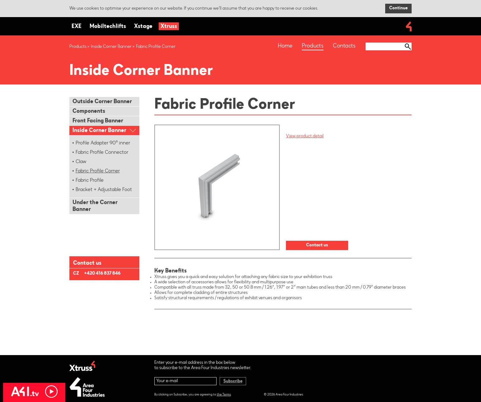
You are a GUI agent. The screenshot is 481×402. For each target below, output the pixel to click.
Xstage (143, 27)
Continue (398, 8)
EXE (77, 27)
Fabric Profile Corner (98, 171)
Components (88, 111)
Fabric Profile (90, 180)
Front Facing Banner (97, 121)
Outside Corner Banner (102, 102)
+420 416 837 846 (102, 274)
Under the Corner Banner (95, 206)
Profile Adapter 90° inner (103, 143)
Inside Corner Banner (111, 47)
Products (77, 47)
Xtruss (169, 27)
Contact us (317, 245)
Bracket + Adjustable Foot (104, 189)
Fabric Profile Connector (102, 152)
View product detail (305, 136)
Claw (81, 161)
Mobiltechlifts (108, 27)
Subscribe (232, 381)
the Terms (224, 394)
